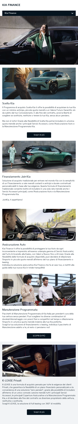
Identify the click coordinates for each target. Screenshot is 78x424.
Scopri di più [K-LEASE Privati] (39, 412)
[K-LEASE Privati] (39, 361)
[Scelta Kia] (39, 84)
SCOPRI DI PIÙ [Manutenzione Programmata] (39, 336)
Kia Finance (10, 13)
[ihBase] (39, 62)
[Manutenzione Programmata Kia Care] (39, 290)
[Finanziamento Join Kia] (39, 157)
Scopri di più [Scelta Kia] (39, 135)
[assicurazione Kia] (39, 225)
